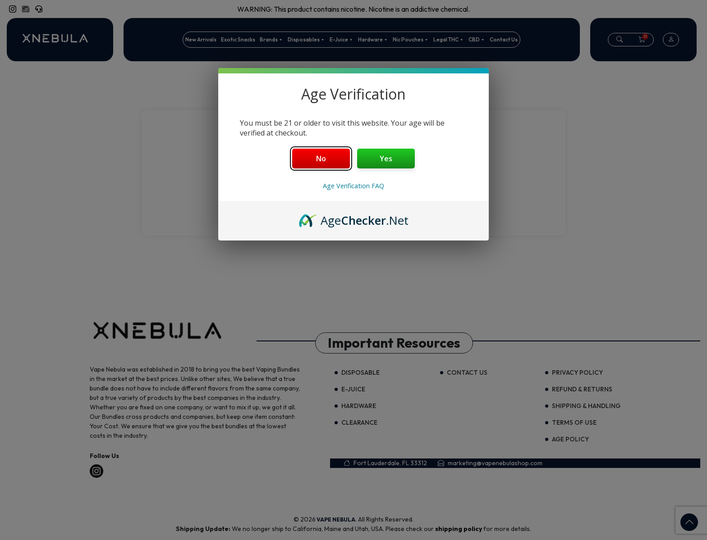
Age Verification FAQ (353, 186)
